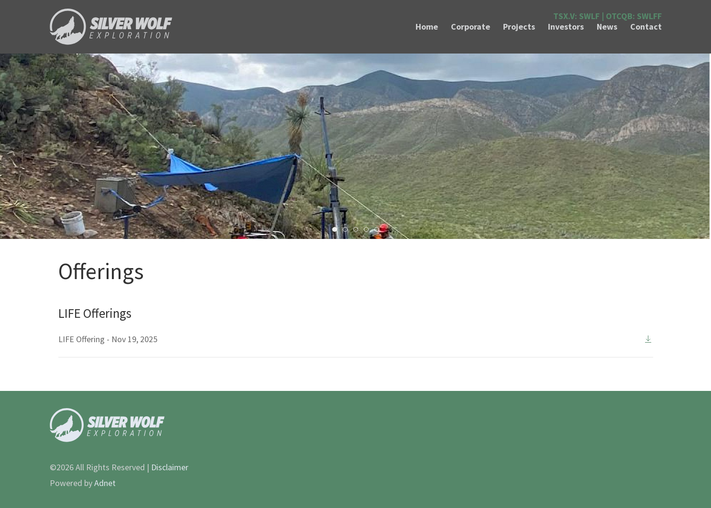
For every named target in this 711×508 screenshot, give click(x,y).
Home (427, 26)
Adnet (105, 482)
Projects (519, 26)
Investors (566, 26)
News (607, 26)
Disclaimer (169, 467)
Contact (646, 26)
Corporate (470, 26)
